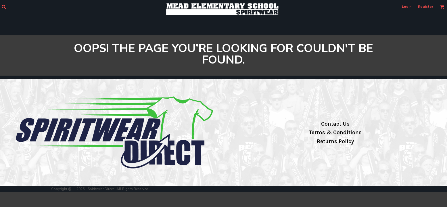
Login (406, 6)
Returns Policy (335, 141)
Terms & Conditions (335, 132)
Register (425, 6)
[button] (3, 7)
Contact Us (335, 124)
